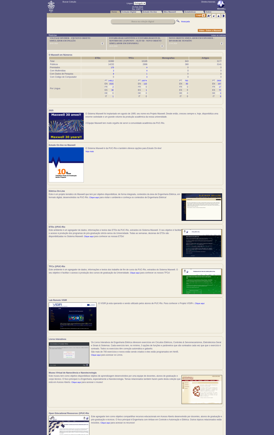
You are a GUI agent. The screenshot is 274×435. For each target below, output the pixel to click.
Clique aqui (53, 172)
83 (187, 84)
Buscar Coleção (69, 2)
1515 (111, 84)
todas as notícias (218, 35)
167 (219, 84)
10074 (144, 81)
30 (112, 90)
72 (220, 90)
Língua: (130, 3)
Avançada (185, 21)
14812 (111, 81)
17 (220, 87)
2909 (219, 81)
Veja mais (177, 120)
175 (112, 67)
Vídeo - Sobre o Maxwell (210, 30)
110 (145, 84)
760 (186, 81)
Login (200, 15)
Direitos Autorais (208, 2)
